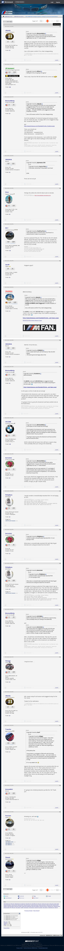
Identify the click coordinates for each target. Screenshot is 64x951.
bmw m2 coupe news (54, 903)
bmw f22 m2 (28, 903)
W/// (6, 228)
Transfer (8, 729)
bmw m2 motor (42, 905)
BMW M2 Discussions (19, 16)
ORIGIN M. (8, 159)
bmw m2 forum (27, 905)
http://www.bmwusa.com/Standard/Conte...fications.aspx (39, 126)
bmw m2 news (10, 906)
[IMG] (5, 924)
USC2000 (8, 422)
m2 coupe (18, 907)
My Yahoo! (36, 898)
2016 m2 (23, 903)
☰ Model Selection (20, 2)
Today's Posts (53, 13)
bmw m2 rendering (26, 906)
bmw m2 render (18, 906)
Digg (35, 896)
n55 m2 (56, 907)
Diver (7, 192)
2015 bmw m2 (7, 903)
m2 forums (31, 907)
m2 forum (26, 907)
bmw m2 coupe (45, 903)
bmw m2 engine (7, 905)
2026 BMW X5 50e (9, 841)
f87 (11, 907)
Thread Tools (56, 24)
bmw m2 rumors (43, 906)
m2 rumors (45, 907)
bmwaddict (9, 789)
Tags (5, 901)
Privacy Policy (19, 948)
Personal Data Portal (43, 948)
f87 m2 (13, 907)
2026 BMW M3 (9, 843)
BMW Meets (39, 13)
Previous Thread (28, 910)
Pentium (8, 816)
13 (9, 250)
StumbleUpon (8, 898)
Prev (41, 21)
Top (61, 935)
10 (9, 444)
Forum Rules (6, 928)
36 (9, 87)
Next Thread (36, 910)
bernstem (8, 458)
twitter (6, 896)
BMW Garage (31, 13)
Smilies (5, 923)
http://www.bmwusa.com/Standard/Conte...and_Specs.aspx (41, 318)
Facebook (22, 896)
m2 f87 (22, 907)
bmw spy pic (50, 906)
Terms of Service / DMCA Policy (31, 948)
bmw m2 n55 (49, 905)
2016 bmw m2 (18, 903)
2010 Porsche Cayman (10, 520)
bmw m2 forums (34, 905)
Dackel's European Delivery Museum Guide (32, 320)
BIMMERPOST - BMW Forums (53, 935)
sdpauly (7, 30)
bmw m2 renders (35, 906)
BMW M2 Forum (8, 16)
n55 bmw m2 (51, 907)
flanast (7, 857)
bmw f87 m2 (34, 903)
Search (60, 13)
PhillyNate (8, 495)
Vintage (8, 661)
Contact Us (42, 935)
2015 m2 (12, 903)
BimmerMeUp (9, 101)
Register (58, 2)
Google (49, 896)
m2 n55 (36, 907)
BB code (5, 921)
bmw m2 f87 (20, 905)
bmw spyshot (7, 907)
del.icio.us (22, 898)
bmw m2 (39, 903)
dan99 (7, 265)
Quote (56, 60)
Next (57, 21)
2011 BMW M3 (9, 844)
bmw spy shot (57, 906)
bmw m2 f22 (14, 905)
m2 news (40, 907)
